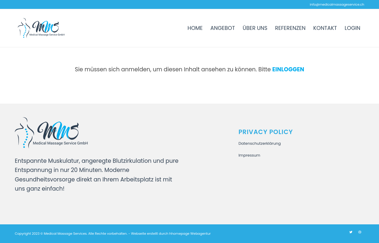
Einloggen (288, 69)
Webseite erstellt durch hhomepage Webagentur (171, 233)
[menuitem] (195, 28)
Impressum (249, 155)
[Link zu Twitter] (350, 232)
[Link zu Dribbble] (359, 232)
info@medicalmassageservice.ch (337, 4)
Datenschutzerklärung (259, 143)
